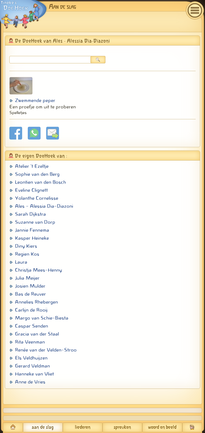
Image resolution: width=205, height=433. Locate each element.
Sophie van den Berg (37, 174)
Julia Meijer (27, 278)
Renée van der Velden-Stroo (46, 350)
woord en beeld (162, 427)
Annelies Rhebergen (36, 302)
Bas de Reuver (30, 294)
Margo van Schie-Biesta (41, 318)
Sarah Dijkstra (30, 214)
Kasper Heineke (32, 238)
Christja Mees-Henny (38, 270)
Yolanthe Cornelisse (36, 198)
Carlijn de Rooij (31, 310)
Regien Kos (27, 254)
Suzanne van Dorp (35, 222)
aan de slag (43, 427)
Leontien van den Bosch (40, 182)
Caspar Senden (31, 326)
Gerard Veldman (32, 366)
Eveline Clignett (31, 190)
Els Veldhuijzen (31, 358)
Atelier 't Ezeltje (32, 166)
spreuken (122, 427)
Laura (21, 262)
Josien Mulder (30, 286)
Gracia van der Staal (37, 334)
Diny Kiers (26, 246)
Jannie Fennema (32, 230)
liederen (82, 427)
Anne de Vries (30, 382)
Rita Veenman (30, 342)
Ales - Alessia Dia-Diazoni (44, 206)
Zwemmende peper (35, 100)
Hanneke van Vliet (34, 374)
